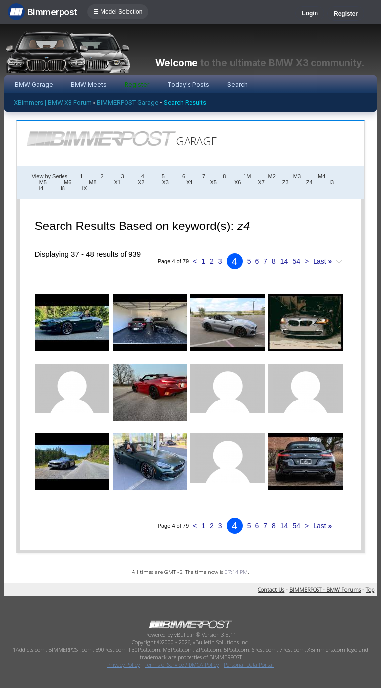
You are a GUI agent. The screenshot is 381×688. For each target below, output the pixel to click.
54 (296, 261)
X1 (117, 182)
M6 (67, 182)
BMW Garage (34, 84)
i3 (332, 182)
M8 (92, 182)
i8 (63, 188)
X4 (189, 182)
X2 (141, 182)
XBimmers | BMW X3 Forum (53, 102)
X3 (165, 182)
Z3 (285, 182)
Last (322, 261)
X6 (237, 182)
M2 (272, 176)
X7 (261, 182)
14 (284, 261)
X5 (213, 182)
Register (346, 13)
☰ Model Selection (118, 11)
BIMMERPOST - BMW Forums (325, 589)
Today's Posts (188, 84)
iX (84, 188)
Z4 (309, 182)
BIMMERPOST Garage (127, 102)
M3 (297, 176)
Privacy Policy (123, 664)
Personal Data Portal (249, 664)
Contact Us (271, 589)
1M (247, 176)
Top (370, 589)
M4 (321, 176)
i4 (41, 188)
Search (237, 84)
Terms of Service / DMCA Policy (182, 664)
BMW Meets (89, 84)
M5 (43, 182)
